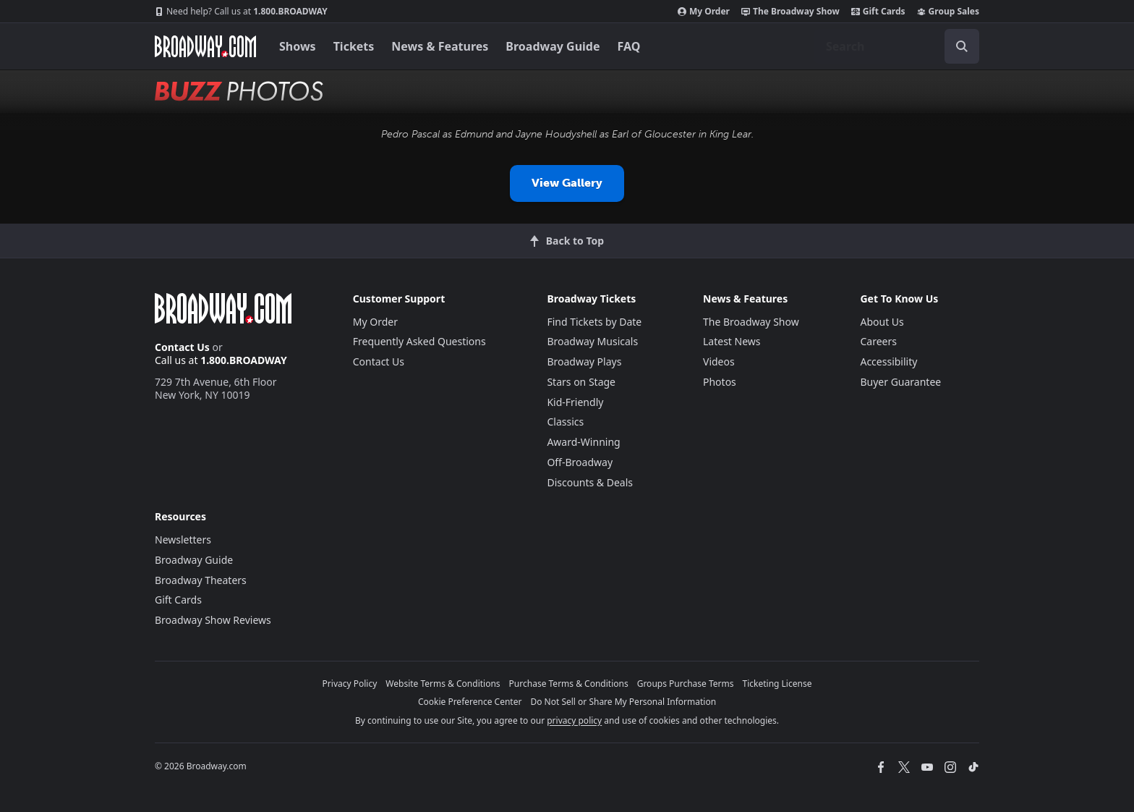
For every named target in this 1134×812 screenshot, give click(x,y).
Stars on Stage (581, 382)
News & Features (439, 46)
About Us (881, 322)
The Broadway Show (790, 11)
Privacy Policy (350, 683)
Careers (878, 341)
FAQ (629, 46)
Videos (719, 361)
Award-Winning (583, 442)
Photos (719, 382)
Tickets (354, 46)
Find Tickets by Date (594, 322)
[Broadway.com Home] (205, 46)
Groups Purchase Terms (685, 683)
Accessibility (888, 361)
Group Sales (948, 11)
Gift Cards (878, 11)
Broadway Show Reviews (213, 620)
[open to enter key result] (962, 46)
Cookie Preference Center (470, 701)
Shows (297, 46)
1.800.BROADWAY (241, 11)
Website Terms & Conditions (442, 683)
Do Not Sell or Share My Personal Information (623, 701)
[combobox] (896, 46)
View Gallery (567, 183)
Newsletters (183, 539)
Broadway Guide (553, 46)
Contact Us (182, 347)
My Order (704, 11)
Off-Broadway (580, 462)
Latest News (732, 341)
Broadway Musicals (592, 341)
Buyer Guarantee (900, 382)
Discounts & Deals (590, 482)
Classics (565, 421)
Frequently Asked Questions (419, 341)
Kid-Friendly (575, 402)
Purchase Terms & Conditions (568, 683)
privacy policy (574, 720)
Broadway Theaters (201, 580)
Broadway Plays (584, 361)
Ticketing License (777, 683)
